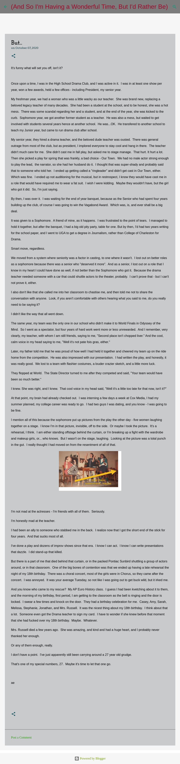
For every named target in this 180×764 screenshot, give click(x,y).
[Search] (173, 6)
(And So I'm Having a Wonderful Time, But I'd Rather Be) (89, 6)
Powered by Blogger (90, 758)
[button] (13, 56)
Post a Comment (21, 737)
